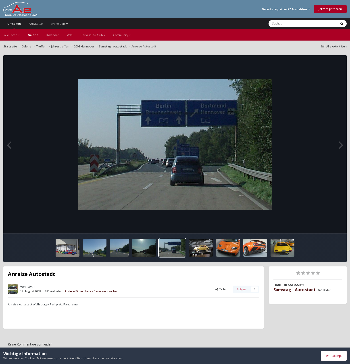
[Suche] (294, 23)
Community (122, 35)
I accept (334, 356)
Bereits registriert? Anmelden (286, 9)
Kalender (52, 35)
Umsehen (14, 25)
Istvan (31, 286)
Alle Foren (12, 35)
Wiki (70, 35)
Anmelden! (59, 24)
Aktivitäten (36, 24)
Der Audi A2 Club (93, 35)
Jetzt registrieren (330, 9)
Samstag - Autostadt (294, 289)
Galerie (33, 35)
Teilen (221, 289)
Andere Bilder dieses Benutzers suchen (92, 291)
